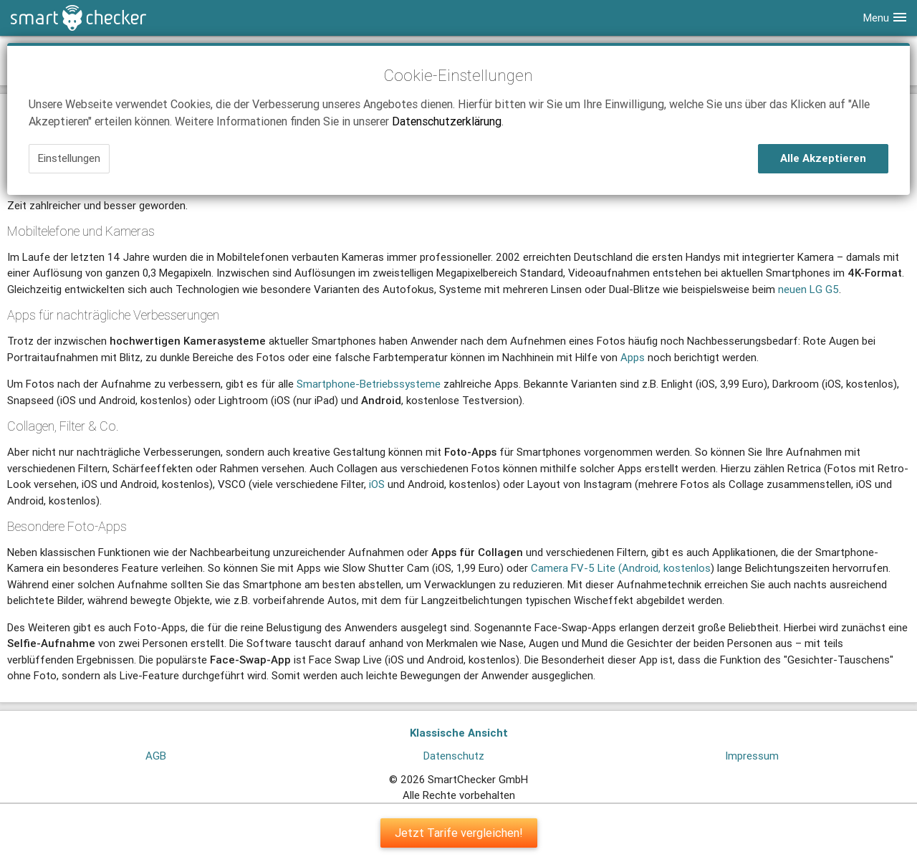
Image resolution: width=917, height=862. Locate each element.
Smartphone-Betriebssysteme (369, 384)
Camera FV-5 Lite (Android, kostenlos (621, 568)
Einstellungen (69, 158)
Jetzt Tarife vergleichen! (459, 833)
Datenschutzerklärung (446, 121)
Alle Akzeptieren (823, 158)
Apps (632, 357)
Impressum (752, 755)
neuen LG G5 (808, 289)
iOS (377, 484)
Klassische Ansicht (459, 732)
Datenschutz (453, 755)
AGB (155, 755)
